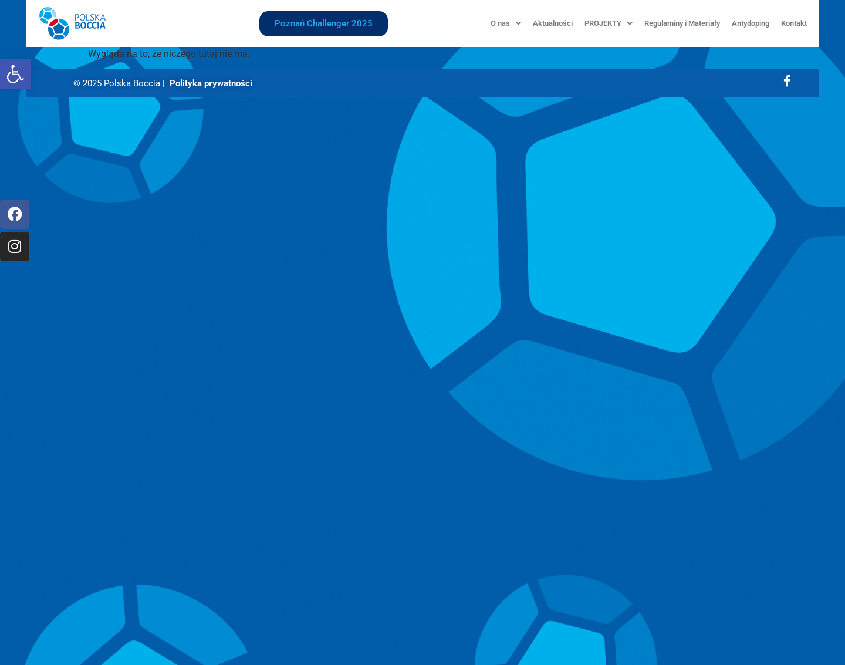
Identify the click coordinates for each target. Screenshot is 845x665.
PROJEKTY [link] (608, 23)
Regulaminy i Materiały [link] (682, 23)
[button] (506, 23)
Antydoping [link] (750, 23)
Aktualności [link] (553, 23)
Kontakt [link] (794, 23)
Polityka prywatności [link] (211, 83)
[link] (15, 74)
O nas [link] (506, 23)
